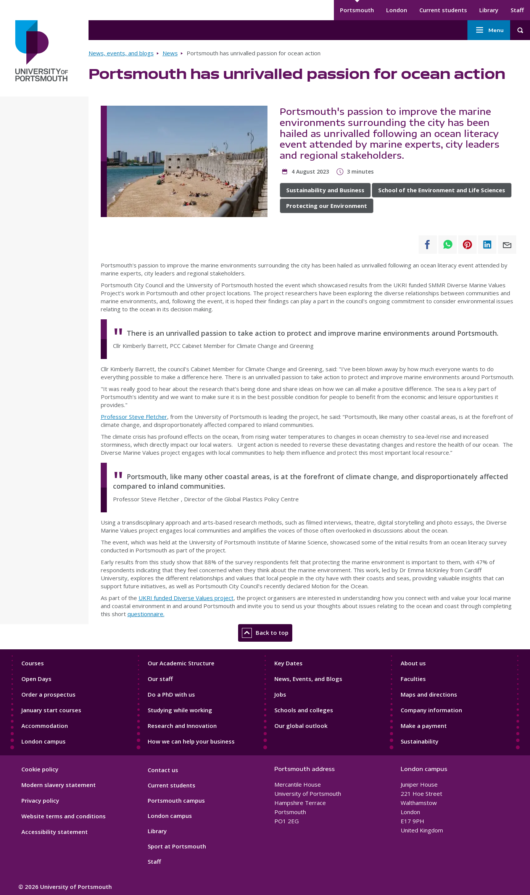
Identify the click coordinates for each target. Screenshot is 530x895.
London (396, 10)
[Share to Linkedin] (487, 244)
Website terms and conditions (63, 816)
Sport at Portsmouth (177, 846)
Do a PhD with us (171, 694)
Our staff (160, 679)
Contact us (163, 770)
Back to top (265, 633)
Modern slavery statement (58, 785)
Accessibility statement (54, 831)
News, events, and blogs (121, 53)
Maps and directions (429, 694)
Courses (32, 663)
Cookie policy (39, 769)
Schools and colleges (303, 710)
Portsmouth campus (176, 800)
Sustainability (419, 741)
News (170, 53)
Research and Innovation (182, 725)
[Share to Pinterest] (467, 244)
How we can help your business (191, 741)
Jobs (280, 694)
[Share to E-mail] (507, 244)
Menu (489, 30)
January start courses (51, 710)
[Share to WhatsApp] (447, 244)
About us (413, 663)
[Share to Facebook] (428, 244)
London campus (43, 741)
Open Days (36, 679)
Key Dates (288, 663)
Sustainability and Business (325, 190)
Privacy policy (40, 800)
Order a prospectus (48, 694)
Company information (431, 710)
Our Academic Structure (181, 663)
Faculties (413, 679)
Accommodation (44, 725)
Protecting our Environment (326, 205)
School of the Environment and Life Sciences (441, 190)
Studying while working (180, 710)
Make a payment (424, 725)
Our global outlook (300, 725)
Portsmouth (357, 10)
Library (488, 10)
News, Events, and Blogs (308, 679)
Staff (517, 10)
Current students (443, 10)
